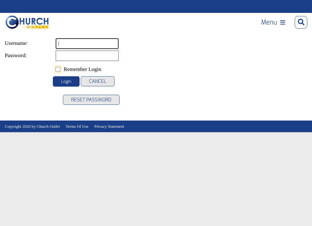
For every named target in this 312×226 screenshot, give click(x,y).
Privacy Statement (109, 126)
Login (66, 81)
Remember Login (82, 69)
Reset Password (91, 100)
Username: (11, 43)
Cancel (97, 81)
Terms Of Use (77, 126)
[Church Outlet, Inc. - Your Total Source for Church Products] (27, 22)
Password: (11, 55)
